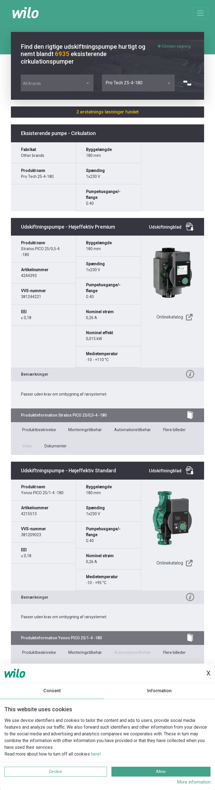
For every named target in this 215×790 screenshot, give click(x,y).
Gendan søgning (174, 46)
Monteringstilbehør (85, 429)
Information (159, 690)
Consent (52, 690)
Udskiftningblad (165, 227)
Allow (161, 771)
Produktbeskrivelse (39, 429)
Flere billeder (174, 429)
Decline (55, 771)
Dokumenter (56, 446)
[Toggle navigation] (200, 13)
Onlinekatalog (169, 317)
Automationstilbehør (132, 429)
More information (194, 782)
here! (96, 754)
